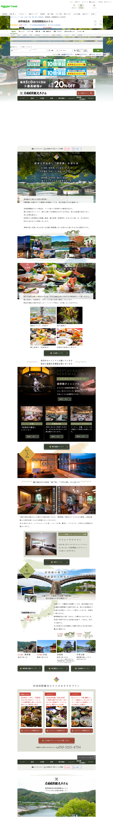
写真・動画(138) (47, 31)
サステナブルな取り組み (55, 25)
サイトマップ (85, 2)
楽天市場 (100, 2)
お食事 (24, 35)
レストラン (46, 35)
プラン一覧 (30, 31)
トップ (22, 98)
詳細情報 (80, 35)
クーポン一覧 (80, 31)
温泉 (18, 35)
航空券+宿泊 (67, 54)
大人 (60, 50)
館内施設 (37, 35)
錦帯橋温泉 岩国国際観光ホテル (35, 21)
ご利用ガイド (77, 2)
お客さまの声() (69, 31)
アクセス (66, 35)
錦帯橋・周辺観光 (56, 35)
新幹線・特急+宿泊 (95, 54)
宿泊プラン (15, 47)
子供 (64, 50)
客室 (31, 35)
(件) (25, 24)
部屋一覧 (37, 31)
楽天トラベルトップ (14, 17)
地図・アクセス (58, 31)
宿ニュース (21, 31)
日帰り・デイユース (27, 47)
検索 (98, 50)
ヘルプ (71, 2)
